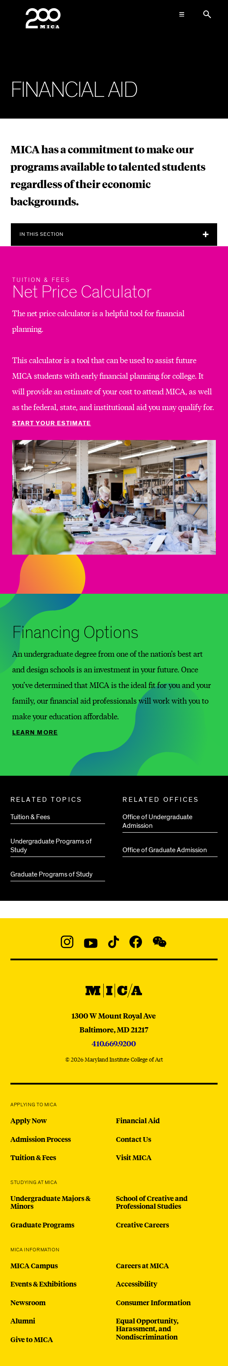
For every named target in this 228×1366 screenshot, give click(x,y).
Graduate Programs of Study (51, 874)
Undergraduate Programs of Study (51, 845)
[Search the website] (207, 14)
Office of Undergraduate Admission (157, 821)
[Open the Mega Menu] (182, 14)
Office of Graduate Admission (164, 850)
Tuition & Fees (30, 817)
